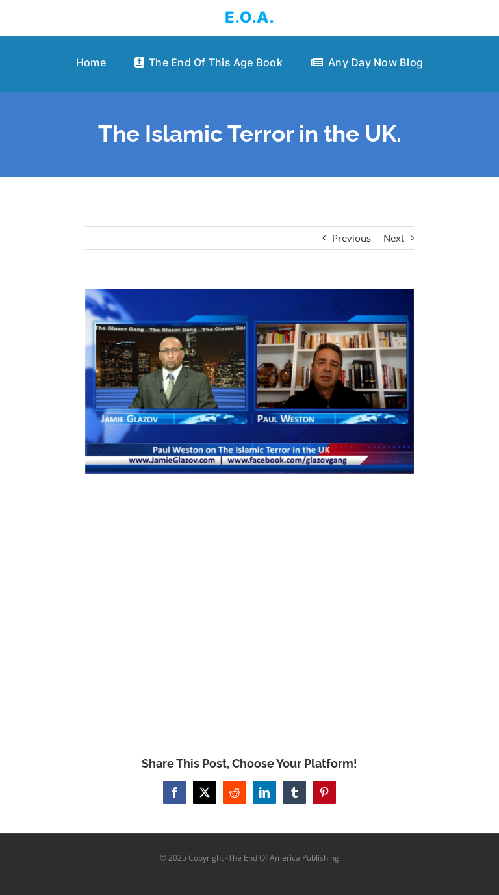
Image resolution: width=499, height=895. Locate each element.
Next (393, 237)
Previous (351, 237)
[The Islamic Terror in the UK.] (250, 381)
